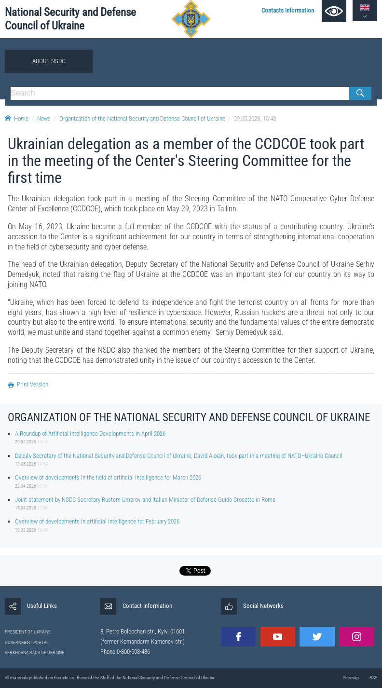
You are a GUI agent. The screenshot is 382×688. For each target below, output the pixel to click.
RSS (373, 677)
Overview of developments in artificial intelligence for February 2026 (97, 521)
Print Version (28, 384)
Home (16, 118)
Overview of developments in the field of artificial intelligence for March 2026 (108, 477)
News (44, 118)
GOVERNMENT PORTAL (27, 642)
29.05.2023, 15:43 (255, 118)
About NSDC (48, 61)
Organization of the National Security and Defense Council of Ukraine (142, 118)
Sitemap (351, 677)
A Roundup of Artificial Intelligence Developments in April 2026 (90, 433)
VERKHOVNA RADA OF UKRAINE (34, 652)
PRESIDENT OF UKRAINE (28, 632)
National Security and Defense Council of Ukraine (70, 19)
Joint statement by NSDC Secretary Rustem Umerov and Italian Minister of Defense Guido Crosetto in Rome (145, 499)
